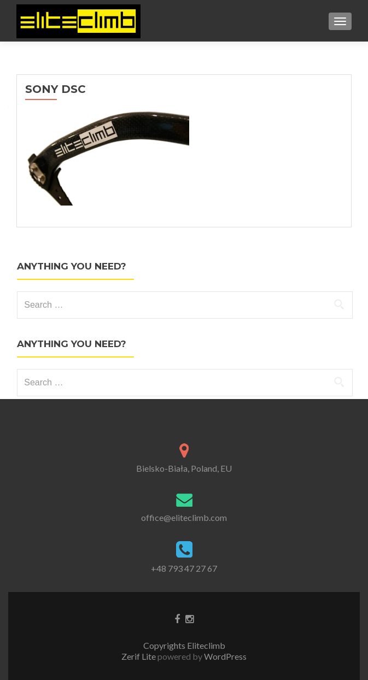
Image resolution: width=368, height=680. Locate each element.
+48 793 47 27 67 (184, 568)
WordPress (224, 656)
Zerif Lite (139, 656)
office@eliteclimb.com (184, 517)
